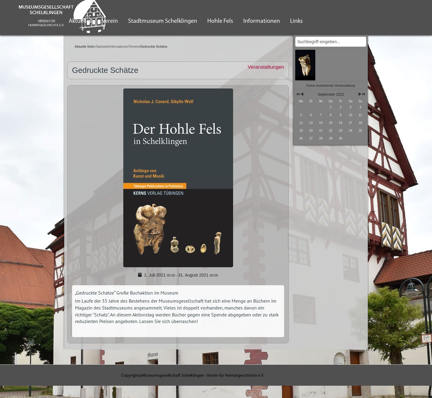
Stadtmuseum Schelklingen (162, 21)
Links (296, 21)
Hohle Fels (220, 21)
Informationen (261, 21)
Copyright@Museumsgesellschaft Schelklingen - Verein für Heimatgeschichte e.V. (192, 375)
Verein (110, 21)
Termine (134, 46)
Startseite (102, 46)
